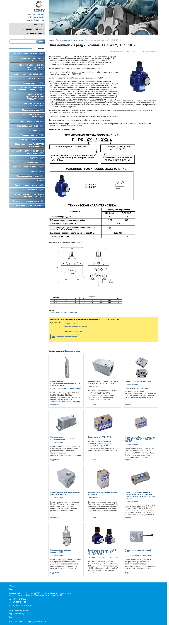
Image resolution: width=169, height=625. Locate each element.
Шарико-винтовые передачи (29, 185)
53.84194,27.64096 (19, 599)
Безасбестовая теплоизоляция (27, 74)
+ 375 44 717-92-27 (70, 323)
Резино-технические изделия (28, 167)
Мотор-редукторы (33, 110)
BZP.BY (39, 7)
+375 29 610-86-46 (36, 17)
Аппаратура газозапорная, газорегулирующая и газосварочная (31, 67)
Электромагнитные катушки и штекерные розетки (29, 195)
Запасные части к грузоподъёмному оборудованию (35, 96)
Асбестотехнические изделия (28, 53)
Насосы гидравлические (30, 126)
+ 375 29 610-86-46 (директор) (74, 326)
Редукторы (36, 158)
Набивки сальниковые (32, 121)
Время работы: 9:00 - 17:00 (72, 332)
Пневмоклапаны (77, 40)
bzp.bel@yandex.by (35, 20)
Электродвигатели (33, 190)
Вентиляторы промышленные (28, 201)
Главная (51, 40)
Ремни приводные (33, 162)
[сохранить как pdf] (147, 51)
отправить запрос (35, 33)
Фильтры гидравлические (30, 176)
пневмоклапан (54, 312)
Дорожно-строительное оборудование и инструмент (29, 88)
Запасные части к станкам (30, 205)
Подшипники (36, 130)
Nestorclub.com (40, 622)
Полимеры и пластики (31, 139)
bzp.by (11, 617)
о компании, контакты (33, 29)
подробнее (54, 404)
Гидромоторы (35, 78)
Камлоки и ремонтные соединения (33, 115)
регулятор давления (69, 312)
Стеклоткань (36, 171)
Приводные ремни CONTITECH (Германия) (29, 145)
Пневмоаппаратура (32, 135)
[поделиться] (117, 51)
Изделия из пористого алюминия (33, 104)
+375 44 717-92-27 (36, 14)
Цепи (40, 180)
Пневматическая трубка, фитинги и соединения (28, 152)
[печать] (131, 51)
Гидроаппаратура (33, 83)
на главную (39, 24)
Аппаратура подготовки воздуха (32, 59)
